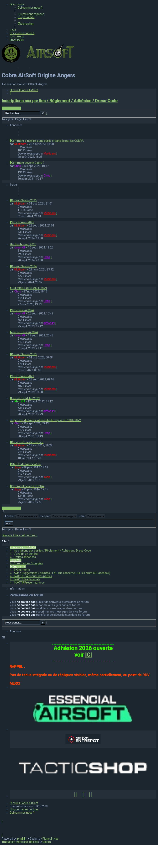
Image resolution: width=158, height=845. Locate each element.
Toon (17, 467)
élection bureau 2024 (24, 332)
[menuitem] (30, 7)
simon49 (19, 247)
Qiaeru (46, 841)
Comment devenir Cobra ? (27, 162)
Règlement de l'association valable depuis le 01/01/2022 (45, 420)
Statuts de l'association (26, 464)
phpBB (21, 838)
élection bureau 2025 (23, 244)
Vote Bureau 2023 (22, 376)
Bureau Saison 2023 (24, 354)
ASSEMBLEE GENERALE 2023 (28, 288)
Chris (17, 166)
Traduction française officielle (20, 841)
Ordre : (91, 516)
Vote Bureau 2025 (22, 222)
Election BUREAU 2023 (25, 398)
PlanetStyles (50, 838)
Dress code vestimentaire (27, 442)
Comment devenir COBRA (27, 486)
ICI (88, 654)
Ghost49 (19, 401)
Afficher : (21, 516)
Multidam (20, 144)
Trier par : (58, 516)
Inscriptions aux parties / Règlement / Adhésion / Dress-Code (60, 100)
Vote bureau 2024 (22, 310)
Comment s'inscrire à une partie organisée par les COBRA (47, 140)
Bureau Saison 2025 (24, 200)
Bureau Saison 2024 (24, 266)
